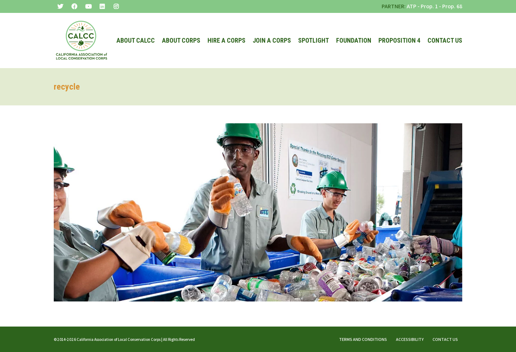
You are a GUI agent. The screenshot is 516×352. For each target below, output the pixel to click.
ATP (411, 6)
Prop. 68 (452, 6)
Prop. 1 (429, 6)
